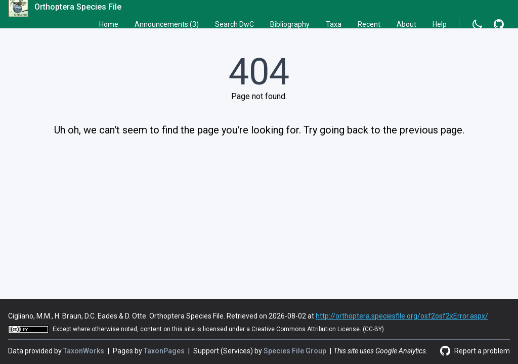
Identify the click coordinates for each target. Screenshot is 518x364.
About (406, 24)
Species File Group (296, 351)
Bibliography (290, 24)
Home (108, 24)
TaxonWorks (84, 351)
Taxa (333, 24)
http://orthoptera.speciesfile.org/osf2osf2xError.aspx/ (402, 316)
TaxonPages (165, 351)
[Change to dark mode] (477, 24)
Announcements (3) (167, 24)
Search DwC (234, 24)
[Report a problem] (499, 24)
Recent (369, 24)
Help (440, 24)
